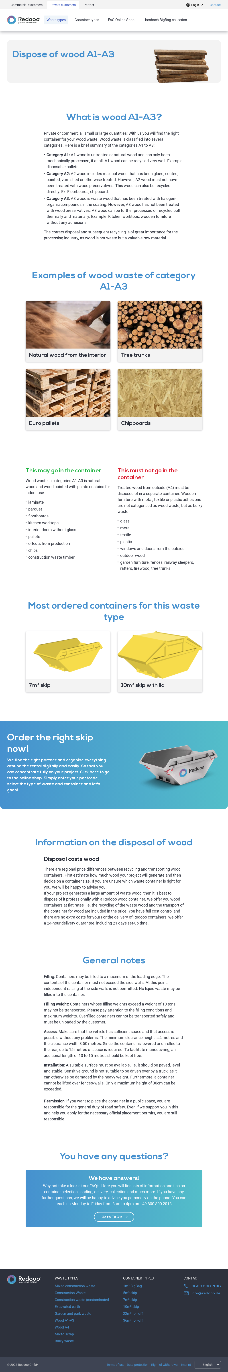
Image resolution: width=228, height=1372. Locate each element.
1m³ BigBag (132, 1286)
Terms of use (115, 1364)
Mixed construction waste (75, 1286)
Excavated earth (67, 1307)
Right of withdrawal (164, 1364)
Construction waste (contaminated (82, 1300)
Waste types (56, 20)
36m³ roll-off (133, 1320)
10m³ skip (131, 1307)
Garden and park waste (73, 1313)
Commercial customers (27, 5)
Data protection (138, 1364)
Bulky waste (64, 1341)
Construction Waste (70, 1293)
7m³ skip (130, 1300)
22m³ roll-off (133, 1313)
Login (195, 5)
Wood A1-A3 (64, 1320)
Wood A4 (62, 1327)
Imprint (186, 1364)
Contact (215, 5)
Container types (87, 20)
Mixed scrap (64, 1334)
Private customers (63, 5)
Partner (89, 5)
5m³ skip (130, 1293)
